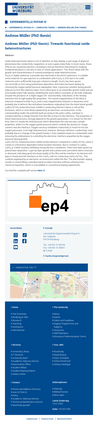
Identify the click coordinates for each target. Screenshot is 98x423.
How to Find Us (19, 392)
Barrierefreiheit (64, 419)
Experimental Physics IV (21, 27)
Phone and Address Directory (26, 389)
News (55, 314)
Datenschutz (47, 419)
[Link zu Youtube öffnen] (14, 247)
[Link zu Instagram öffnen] (14, 235)
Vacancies (58, 330)
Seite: (55, 409)
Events (56, 317)
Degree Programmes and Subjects (65, 325)
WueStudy (58, 351)
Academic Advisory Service (25, 361)
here (40, 170)
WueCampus (59, 355)
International (17, 330)
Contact (15, 382)
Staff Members (60, 333)
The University (18, 314)
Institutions (17, 327)
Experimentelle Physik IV (28, 22)
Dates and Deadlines (63, 320)
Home (14, 307)
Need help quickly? (20, 405)
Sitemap (57, 389)
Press (14, 395)
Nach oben (58, 395)
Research (16, 320)
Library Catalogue (61, 364)
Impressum (32, 419)
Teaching (16, 323)
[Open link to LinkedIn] (14, 241)
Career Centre (18, 374)
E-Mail (49, 250)
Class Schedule (60, 358)
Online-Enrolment (61, 361)
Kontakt (49, 228)
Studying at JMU (19, 317)
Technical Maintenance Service (27, 402)
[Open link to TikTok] (23, 235)
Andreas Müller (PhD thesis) (72, 27)
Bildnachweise (60, 392)
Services (16, 345)
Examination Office (21, 364)
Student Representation (23, 371)
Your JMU (58, 345)
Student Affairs (19, 367)
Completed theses (45, 27)
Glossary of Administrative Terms (69, 336)
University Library (20, 351)
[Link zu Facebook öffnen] (23, 241)
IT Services (17, 355)
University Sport (19, 358)
